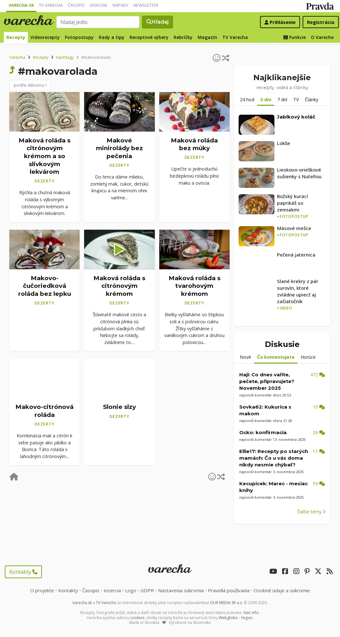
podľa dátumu (29, 85)
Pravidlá (228, 590)
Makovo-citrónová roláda (44, 410)
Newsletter (145, 5)
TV (296, 99)
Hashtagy (65, 57)
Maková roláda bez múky (194, 144)
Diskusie (98, 5)
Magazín (207, 37)
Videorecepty (45, 37)
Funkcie (294, 37)
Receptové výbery (149, 37)
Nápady (120, 5)
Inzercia (112, 590)
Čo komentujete (276, 357)
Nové (245, 357)
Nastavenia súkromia (181, 590)
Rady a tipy (111, 37)
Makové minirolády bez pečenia (119, 147)
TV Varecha (51, 5)
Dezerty (44, 181)
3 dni (265, 99)
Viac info (251, 612)
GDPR (147, 590)
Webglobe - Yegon (235, 617)
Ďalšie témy (311, 512)
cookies (137, 617)
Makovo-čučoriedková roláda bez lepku (44, 285)
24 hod (247, 99)
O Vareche (322, 37)
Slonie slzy (119, 407)
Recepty (15, 37)
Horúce (308, 357)
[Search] (98, 22)
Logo (130, 590)
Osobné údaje (282, 590)
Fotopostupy (79, 37)
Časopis (76, 5)
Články (311, 99)
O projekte (42, 590)
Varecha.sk (21, 5)
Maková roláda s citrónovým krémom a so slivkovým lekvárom (44, 155)
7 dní (282, 99)
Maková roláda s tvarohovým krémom (194, 285)
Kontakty (23, 571)
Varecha (17, 57)
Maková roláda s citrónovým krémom (119, 285)
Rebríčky (183, 37)
